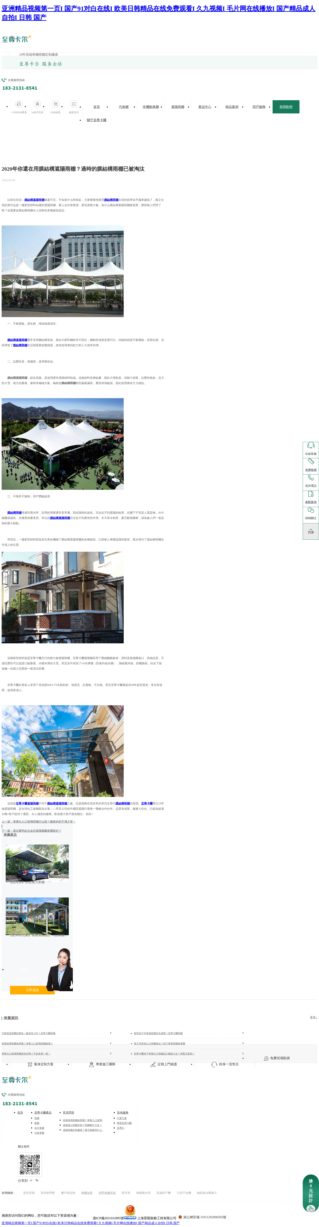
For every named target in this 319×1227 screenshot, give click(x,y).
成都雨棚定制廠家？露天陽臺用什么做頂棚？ (84, 1130)
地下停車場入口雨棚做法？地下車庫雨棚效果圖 (190, 1043)
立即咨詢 (32, 990)
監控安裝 (29, 1192)
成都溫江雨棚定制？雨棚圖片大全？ (82, 1125)
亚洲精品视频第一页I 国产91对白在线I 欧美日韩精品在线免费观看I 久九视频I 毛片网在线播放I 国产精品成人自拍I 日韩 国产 (91, 1223)
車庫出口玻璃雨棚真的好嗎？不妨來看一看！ (58, 1053)
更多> (313, 1017)
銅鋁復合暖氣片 (207, 1192)
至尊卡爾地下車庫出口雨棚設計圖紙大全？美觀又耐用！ (190, 1053)
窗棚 (36, 1123)
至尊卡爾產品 (42, 1112)
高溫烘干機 (163, 1192)
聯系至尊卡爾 (124, 1123)
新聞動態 (286, 107)
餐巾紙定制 (68, 1192)
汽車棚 (124, 107)
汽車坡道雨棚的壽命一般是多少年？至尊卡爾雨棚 (58, 1033)
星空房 (126, 1192)
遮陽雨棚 (177, 107)
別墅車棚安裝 (107, 1192)
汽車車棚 (39, 1132)
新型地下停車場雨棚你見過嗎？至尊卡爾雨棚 (190, 1033)
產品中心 (204, 107)
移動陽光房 (143, 1192)
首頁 (96, 107)
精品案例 (231, 107)
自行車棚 (39, 1128)
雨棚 (36, 1118)
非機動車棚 (151, 107)
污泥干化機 (184, 1192)
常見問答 (68, 1112)
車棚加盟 (87, 1192)
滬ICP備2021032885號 (108, 1218)
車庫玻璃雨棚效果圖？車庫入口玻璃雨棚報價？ (58, 1043)
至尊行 (120, 1128)
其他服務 (122, 1112)
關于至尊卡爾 (96, 120)
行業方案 (122, 1118)
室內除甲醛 (48, 1192)
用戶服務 (258, 107)
